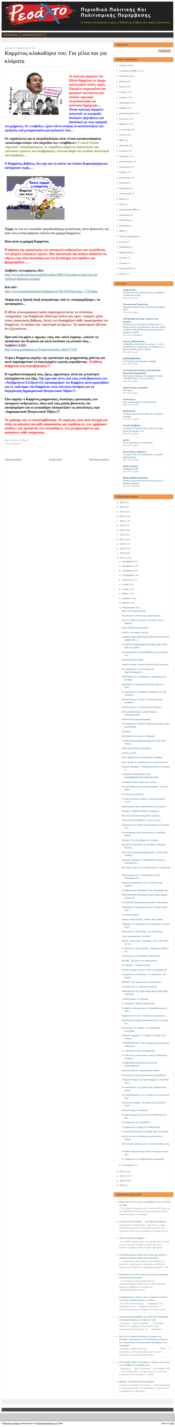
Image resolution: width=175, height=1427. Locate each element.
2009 (122, 1185)
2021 (122, 521)
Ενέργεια (123, 151)
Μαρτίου (126, 603)
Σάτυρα (122, 135)
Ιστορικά (123, 263)
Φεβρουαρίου (129, 607)
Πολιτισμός (124, 76)
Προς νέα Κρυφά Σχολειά (134, 611)
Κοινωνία (123, 119)
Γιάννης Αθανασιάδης (134, 341)
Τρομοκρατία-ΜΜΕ (128, 71)
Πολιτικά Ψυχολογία (128, 236)
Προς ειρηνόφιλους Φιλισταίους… (137, 748)
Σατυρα (122, 242)
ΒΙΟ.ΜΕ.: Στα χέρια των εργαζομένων (139, 960)
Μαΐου (125, 593)
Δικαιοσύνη (124, 215)
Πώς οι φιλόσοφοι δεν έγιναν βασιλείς (140, 402)
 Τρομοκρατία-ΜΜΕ (128, 209)
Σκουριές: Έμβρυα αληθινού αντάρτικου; (141, 811)
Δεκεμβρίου (128, 561)
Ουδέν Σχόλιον (130, 466)
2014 (122, 553)
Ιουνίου (126, 589)
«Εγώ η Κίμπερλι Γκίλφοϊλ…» (133, 1238)
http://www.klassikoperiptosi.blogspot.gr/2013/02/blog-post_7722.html (51, 291)
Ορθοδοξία (124, 103)
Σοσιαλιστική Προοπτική (135, 304)
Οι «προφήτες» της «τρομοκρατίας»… (140, 1051)
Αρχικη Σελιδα (10, 35)
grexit (126, 440)
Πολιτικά (123, 65)
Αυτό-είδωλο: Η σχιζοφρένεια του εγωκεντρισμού (145, 762)
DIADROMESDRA (132, 358)
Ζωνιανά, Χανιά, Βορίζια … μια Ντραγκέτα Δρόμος (143, 1221)
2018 (122, 534)
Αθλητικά (123, 124)
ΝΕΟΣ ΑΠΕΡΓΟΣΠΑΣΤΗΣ (135, 478)
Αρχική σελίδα (55, 459)
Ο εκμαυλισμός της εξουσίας (135, 999)
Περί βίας (126, 731)
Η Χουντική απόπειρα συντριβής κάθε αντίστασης (145, 1131)
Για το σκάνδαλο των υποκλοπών (138, 443)
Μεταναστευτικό (126, 113)
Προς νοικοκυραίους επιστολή (136, 936)
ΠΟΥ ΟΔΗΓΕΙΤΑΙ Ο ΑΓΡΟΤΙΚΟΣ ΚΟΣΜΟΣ (142, 757)
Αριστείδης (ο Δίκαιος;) (134, 451)
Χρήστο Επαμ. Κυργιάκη (135, 387)
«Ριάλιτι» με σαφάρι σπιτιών (135, 632)
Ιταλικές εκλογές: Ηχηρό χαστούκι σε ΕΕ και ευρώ (145, 664)
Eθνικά (122, 199)
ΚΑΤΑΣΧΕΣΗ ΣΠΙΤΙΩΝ (132, 660)
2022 (122, 516)
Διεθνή (122, 81)
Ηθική (122, 204)
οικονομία (123, 145)
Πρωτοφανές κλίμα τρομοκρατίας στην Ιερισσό (144, 806)
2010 (122, 1180)
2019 (122, 530)
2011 (122, 1176)
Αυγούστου (127, 580)
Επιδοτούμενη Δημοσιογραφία (136, 719)
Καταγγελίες (125, 177)
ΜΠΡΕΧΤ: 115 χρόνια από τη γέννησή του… (143, 982)
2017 (122, 539)
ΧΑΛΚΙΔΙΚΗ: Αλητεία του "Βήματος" (138, 736)
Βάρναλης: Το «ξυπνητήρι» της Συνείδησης (142, 931)
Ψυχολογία (124, 167)
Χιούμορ (123, 97)
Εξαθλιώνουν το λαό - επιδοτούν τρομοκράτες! (144, 1015)
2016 (122, 544)
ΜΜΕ (121, 140)
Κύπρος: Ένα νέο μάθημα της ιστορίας (140, 840)
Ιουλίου (126, 584)
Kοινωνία (123, 183)
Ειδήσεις (123, 172)
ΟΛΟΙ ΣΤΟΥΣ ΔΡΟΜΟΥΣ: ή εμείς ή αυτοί (141, 820)
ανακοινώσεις (125, 161)
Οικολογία (124, 156)
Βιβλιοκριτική (125, 252)
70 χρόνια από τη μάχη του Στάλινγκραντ (141, 1127)
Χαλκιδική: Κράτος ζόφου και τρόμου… (140, 782)
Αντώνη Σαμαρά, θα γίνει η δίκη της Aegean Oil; (144, 970)
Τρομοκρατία (125, 193)
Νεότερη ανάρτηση (13, 459)
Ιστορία (122, 92)
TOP (172, 1423)
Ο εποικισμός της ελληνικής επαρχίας (140, 361)
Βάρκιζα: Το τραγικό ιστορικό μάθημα (136, 1381)
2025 (122, 502)
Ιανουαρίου (127, 1165)
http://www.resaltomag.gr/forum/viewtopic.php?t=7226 (41, 349)
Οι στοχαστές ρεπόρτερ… (134, 794)
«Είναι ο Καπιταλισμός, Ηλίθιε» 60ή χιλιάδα (142, 919)
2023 (122, 511)
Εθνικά (122, 86)
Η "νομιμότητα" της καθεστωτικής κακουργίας (143, 1159)
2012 (122, 1171)
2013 (122, 558)
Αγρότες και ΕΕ (129, 753)
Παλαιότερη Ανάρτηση (99, 459)
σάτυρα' (123, 273)
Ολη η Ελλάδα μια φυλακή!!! (135, 627)
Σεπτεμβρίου (128, 575)
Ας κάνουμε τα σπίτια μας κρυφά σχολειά (141, 615)
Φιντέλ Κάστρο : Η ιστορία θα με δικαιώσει (142, 707)
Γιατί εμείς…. (129, 390)
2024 (122, 507)
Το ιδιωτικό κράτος (130, 914)
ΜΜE (121, 231)
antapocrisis (129, 290)
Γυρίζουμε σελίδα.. (131, 469)
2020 (122, 525)
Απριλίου (126, 598)
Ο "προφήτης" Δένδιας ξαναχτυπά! (138, 1003)
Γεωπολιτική (125, 129)
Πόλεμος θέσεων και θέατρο (135, 1110)
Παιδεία (122, 108)
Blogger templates (12, 1423)
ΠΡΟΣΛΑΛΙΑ (129, 411)
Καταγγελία (124, 188)
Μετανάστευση (126, 268)
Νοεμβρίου (127, 566)
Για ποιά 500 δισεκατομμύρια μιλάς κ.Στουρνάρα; (145, 902)
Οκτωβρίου (127, 570)
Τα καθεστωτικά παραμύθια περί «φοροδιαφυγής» (145, 890)
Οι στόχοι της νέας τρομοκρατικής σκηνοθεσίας (144, 1075)
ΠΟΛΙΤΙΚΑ (124, 220)
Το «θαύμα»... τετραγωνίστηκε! (136, 965)
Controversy (129, 399)
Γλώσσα (123, 257)
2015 (122, 548)
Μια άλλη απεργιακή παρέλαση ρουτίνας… (142, 815)
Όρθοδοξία (124, 247)
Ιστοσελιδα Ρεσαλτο (32, 35)
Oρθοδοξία (124, 225)
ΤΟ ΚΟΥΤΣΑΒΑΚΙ (131, 425)
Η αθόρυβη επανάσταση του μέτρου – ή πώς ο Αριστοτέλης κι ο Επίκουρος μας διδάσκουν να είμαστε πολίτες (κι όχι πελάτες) (144, 346)
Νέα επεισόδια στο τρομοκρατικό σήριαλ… (142, 1070)
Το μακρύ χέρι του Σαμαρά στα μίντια (139, 986)
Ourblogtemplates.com (47, 1423)
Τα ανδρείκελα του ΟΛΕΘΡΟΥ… (137, 1122)
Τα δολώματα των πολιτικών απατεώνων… (142, 956)
